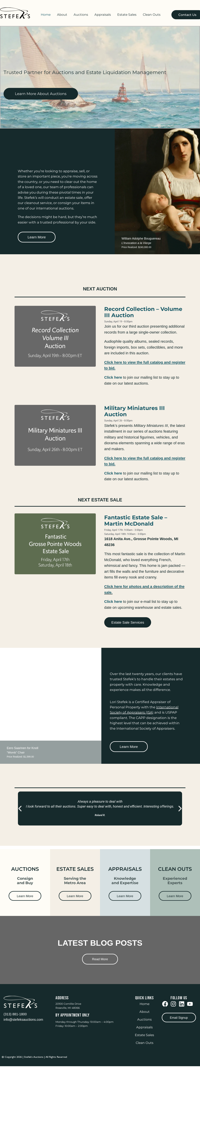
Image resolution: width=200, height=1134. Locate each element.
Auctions (81, 15)
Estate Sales (126, 15)
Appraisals (102, 15)
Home (46, 15)
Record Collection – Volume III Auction (143, 312)
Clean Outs (151, 15)
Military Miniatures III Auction (134, 411)
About (62, 15)
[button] (20, 808)
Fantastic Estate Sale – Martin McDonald (135, 520)
